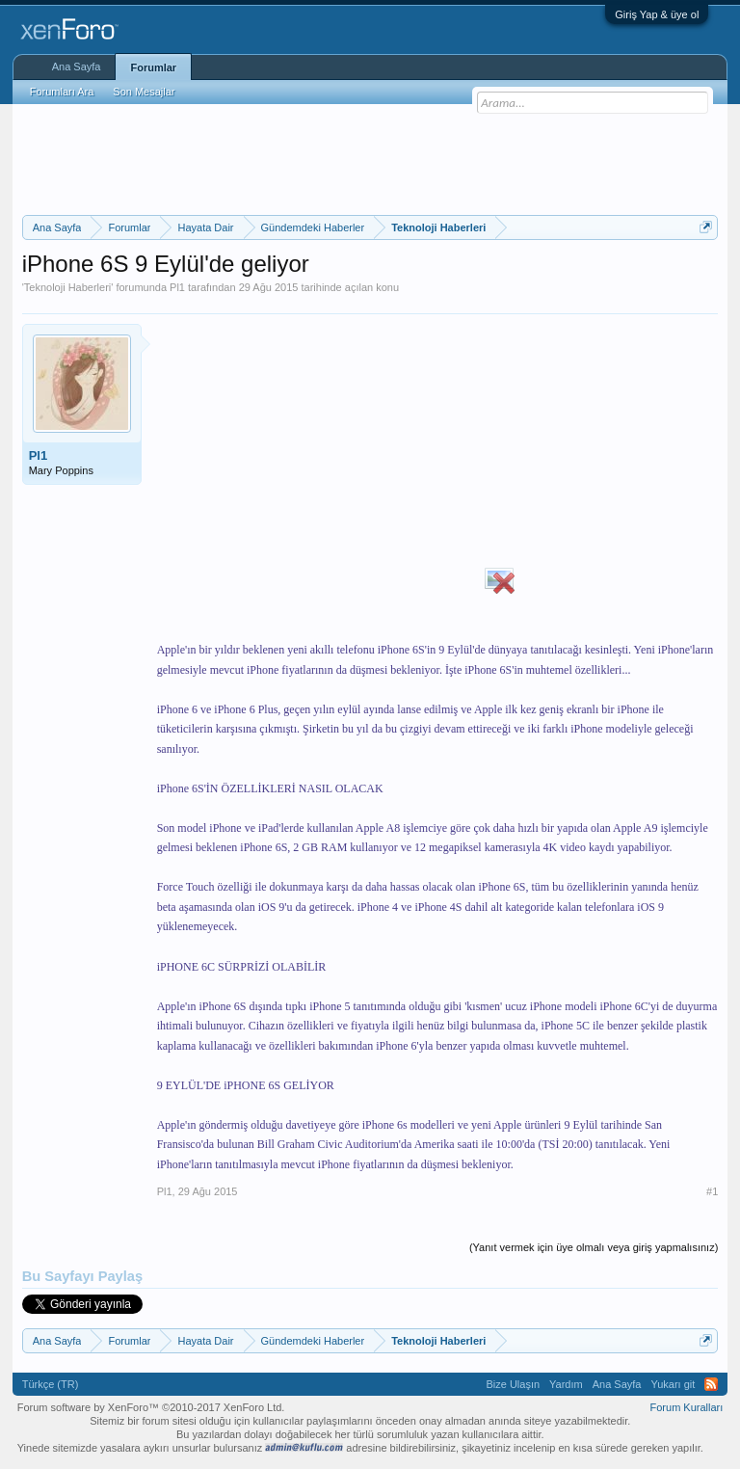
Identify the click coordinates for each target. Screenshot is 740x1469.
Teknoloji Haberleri (68, 287)
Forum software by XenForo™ (151, 1407)
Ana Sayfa (76, 66)
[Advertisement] (373, 157)
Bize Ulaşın (513, 1384)
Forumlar (153, 67)
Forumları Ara (62, 91)
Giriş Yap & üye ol (657, 14)
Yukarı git (672, 1384)
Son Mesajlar (143, 91)
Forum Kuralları (687, 1407)
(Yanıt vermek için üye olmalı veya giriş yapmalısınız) (593, 1247)
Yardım (566, 1384)
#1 (712, 1191)
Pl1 (177, 287)
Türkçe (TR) (50, 1384)
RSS (711, 1384)
